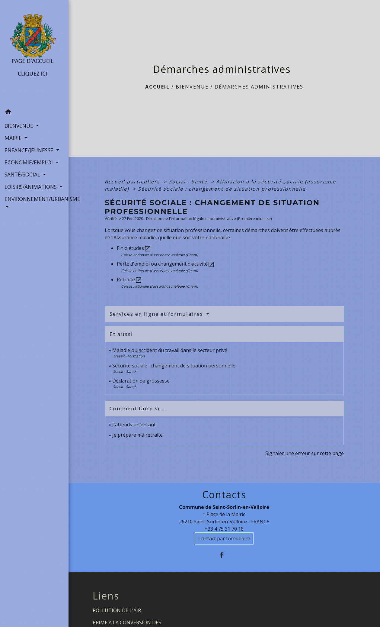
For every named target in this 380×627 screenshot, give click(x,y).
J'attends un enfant (134, 424)
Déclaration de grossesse (141, 380)
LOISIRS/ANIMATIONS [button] (31, 186)
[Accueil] (34, 53)
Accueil (157, 86)
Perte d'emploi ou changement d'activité (166, 263)
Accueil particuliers (133, 181)
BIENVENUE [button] (20, 125)
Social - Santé (189, 181)
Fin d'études (134, 248)
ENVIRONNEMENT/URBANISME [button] (34, 198)
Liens (106, 596)
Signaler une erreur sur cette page (304, 453)
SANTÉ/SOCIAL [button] (23, 174)
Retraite (129, 279)
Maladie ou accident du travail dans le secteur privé (169, 350)
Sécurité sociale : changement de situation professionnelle (222, 189)
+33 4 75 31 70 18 (224, 528)
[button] (34, 112)
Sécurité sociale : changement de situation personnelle (173, 365)
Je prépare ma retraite (137, 434)
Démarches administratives (259, 86)
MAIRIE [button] (14, 137)
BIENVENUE (192, 86)
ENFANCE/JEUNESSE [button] (30, 150)
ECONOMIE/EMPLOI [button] (29, 162)
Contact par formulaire (224, 538)
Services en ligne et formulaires (157, 313)
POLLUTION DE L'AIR (117, 610)
